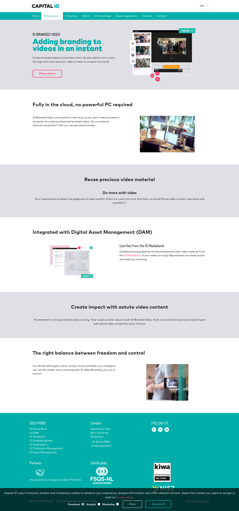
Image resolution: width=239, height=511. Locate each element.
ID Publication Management (46, 448)
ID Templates (37, 437)
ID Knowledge (103, 16)
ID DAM (34, 433)
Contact (161, 16)
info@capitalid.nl (101, 446)
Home (35, 16)
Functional (74, 504)
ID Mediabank (132, 255)
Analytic (91, 504)
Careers (147, 16)
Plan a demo (47, 73)
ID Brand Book (38, 429)
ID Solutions (52, 16)
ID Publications (39, 444)
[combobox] (204, 6)
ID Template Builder (41, 440)
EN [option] (202, 6)
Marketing (108, 504)
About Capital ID (127, 16)
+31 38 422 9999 (100, 442)
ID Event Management (43, 452)
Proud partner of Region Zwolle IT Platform (55, 480)
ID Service (71, 16)
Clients (86, 16)
